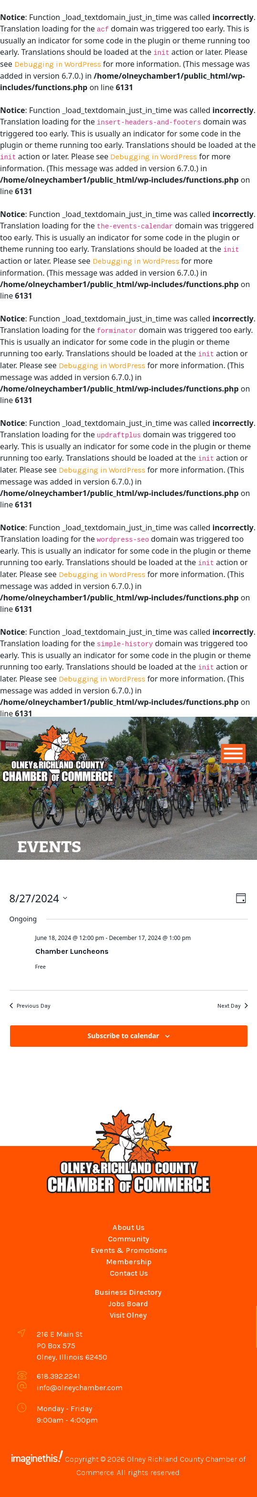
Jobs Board (128, 1303)
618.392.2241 (58, 1376)
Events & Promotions (129, 1250)
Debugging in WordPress (57, 64)
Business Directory (128, 1292)
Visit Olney (128, 1315)
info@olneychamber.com (80, 1387)
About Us (128, 1227)
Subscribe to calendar (123, 1035)
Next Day (232, 1005)
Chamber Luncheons (72, 951)
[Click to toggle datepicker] (38, 898)
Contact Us (129, 1273)
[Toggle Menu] (233, 753)
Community (128, 1238)
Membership (129, 1261)
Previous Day (30, 1005)
